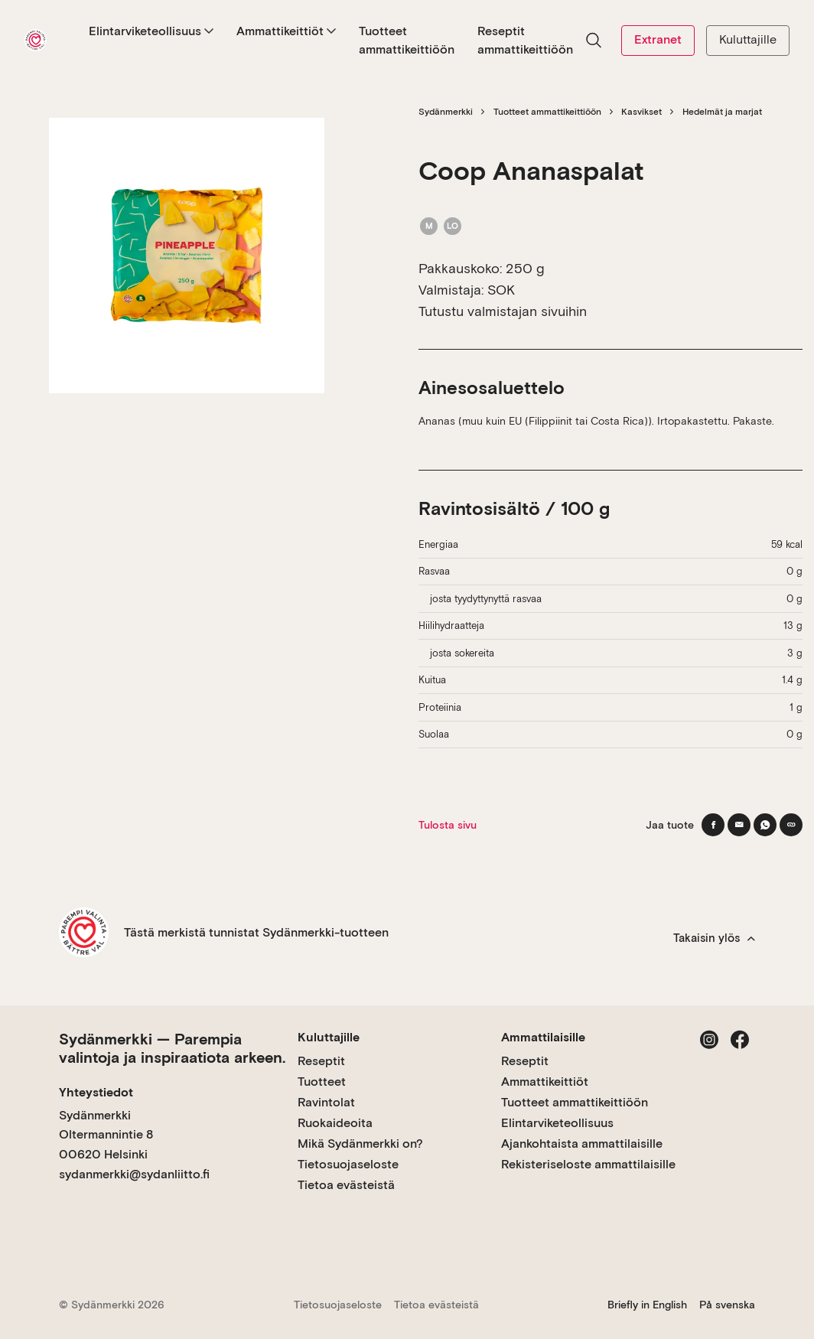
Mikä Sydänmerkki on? (360, 1143)
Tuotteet (322, 1081)
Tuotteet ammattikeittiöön (406, 40)
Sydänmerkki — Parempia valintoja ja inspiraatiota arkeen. (172, 1048)
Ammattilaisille (543, 1037)
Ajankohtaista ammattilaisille (582, 1143)
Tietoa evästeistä (346, 1185)
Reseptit (321, 1061)
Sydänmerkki (445, 111)
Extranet (658, 39)
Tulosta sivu (447, 825)
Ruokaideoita (335, 1123)
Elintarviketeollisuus (151, 31)
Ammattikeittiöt (286, 31)
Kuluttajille (748, 39)
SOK (501, 290)
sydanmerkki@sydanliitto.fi (134, 1174)
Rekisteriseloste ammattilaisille (588, 1164)
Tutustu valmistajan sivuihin (502, 311)
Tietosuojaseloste (348, 1164)
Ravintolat (326, 1102)
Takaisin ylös (714, 938)
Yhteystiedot (96, 1092)
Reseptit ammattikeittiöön (525, 40)
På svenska (727, 1304)
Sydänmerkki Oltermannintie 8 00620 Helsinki (106, 1134)
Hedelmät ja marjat (722, 111)
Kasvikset (641, 111)
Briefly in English (647, 1304)
